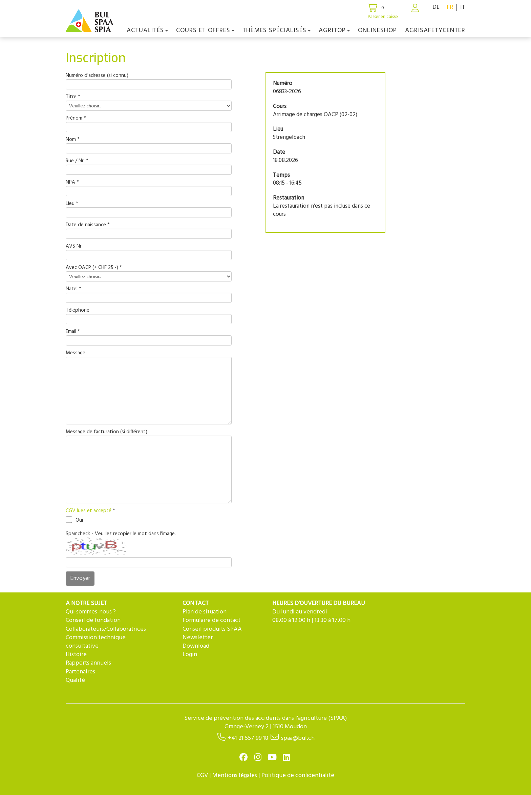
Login (190, 655)
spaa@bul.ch (298, 738)
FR (450, 7)
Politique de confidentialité (297, 775)
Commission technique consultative (96, 642)
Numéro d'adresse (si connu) (97, 75)
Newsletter (198, 638)
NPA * (72, 182)
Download (196, 646)
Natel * (73, 289)
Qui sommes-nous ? (91, 612)
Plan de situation (205, 612)
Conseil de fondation (93, 620)
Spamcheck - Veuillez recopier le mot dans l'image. (121, 534)
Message (75, 353)
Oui (74, 520)
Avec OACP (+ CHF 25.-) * (94, 267)
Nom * (73, 139)
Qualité (75, 680)
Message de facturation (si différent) (106, 432)
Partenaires (80, 672)
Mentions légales (234, 775)
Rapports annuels (88, 663)
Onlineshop (377, 30)
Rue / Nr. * (77, 161)
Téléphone (77, 310)
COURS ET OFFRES (205, 30)
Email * (73, 331)
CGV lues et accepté (89, 511)
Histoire (76, 655)
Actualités (147, 30)
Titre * (73, 97)
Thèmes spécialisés (276, 30)
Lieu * (72, 203)
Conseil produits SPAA (212, 629)
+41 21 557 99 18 (248, 738)
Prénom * (76, 118)
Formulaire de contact (211, 620)
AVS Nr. (74, 246)
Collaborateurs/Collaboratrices (106, 629)
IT (462, 7)
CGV (202, 775)
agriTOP (334, 30)
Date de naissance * (88, 225)
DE (436, 7)
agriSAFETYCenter (435, 30)
